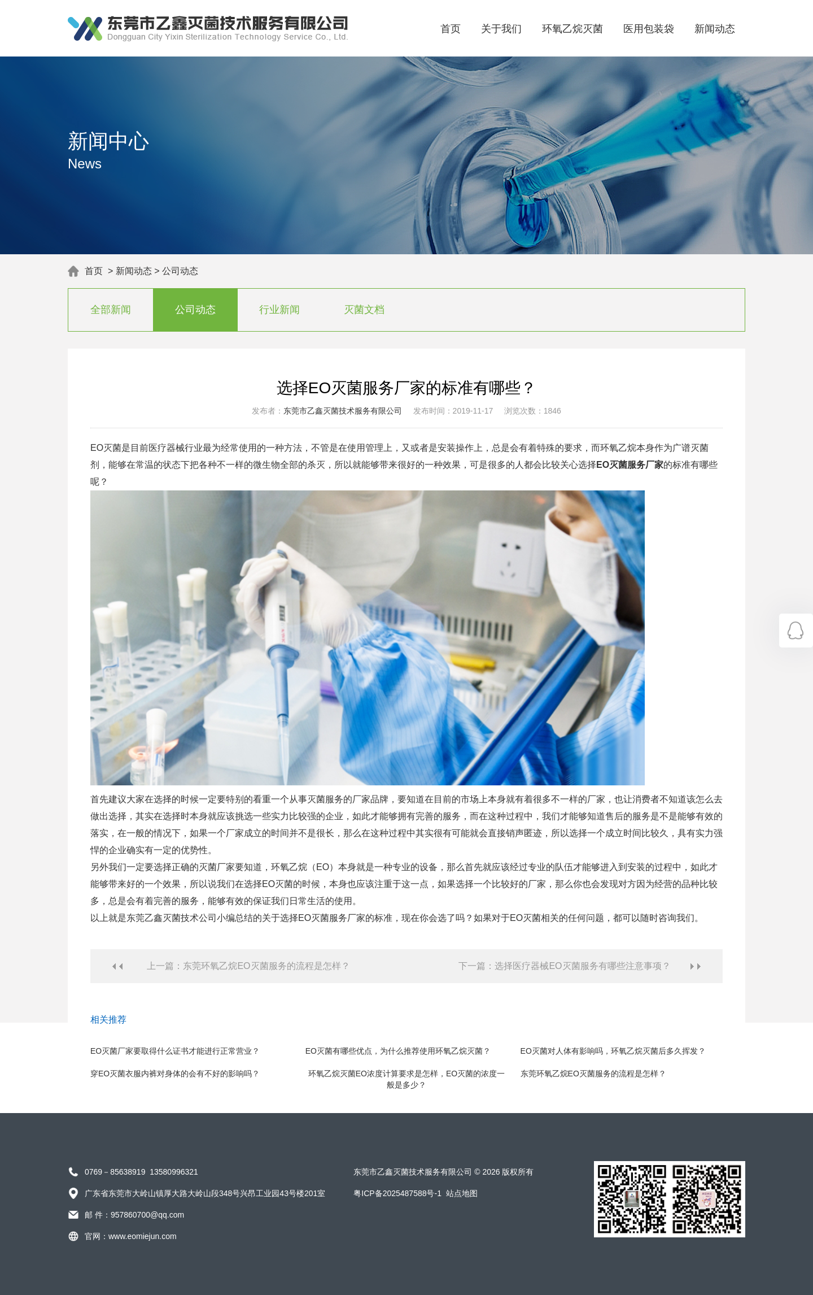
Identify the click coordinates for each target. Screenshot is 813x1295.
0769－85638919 (115, 1171)
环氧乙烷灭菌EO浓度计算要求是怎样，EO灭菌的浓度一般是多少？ (406, 1079)
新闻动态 (714, 28)
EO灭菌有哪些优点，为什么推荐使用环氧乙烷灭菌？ (398, 1050)
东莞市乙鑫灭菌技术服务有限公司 (342, 410)
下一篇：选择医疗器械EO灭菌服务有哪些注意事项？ (564, 966)
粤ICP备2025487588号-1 (397, 1193)
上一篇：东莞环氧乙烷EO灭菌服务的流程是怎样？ (248, 966)
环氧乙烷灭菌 (572, 28)
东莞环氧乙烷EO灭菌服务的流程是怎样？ (593, 1073)
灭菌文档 (364, 309)
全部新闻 (110, 309)
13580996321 (174, 1171)
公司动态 (180, 271)
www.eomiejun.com (142, 1236)
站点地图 (462, 1193)
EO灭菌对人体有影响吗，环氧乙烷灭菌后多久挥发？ (613, 1050)
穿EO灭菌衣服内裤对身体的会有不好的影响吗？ (175, 1073)
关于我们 (501, 28)
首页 (450, 28)
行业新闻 (279, 309)
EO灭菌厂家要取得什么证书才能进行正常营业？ (175, 1050)
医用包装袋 (648, 28)
